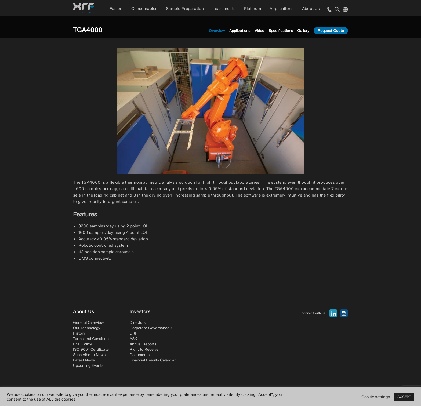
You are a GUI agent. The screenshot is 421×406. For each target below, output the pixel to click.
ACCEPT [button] (404, 396)
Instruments (223, 8)
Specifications (280, 30)
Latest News (84, 360)
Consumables (144, 8)
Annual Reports (143, 344)
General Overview (88, 322)
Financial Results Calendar (153, 360)
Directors (138, 322)
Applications (281, 8)
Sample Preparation (185, 8)
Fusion (116, 8)
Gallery (303, 30)
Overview (217, 30)
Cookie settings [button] (375, 396)
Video (259, 30)
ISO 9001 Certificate (91, 349)
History (79, 333)
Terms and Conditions (91, 338)
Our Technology (86, 328)
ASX (133, 338)
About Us (311, 8)
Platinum (252, 8)
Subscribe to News (89, 355)
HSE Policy (82, 344)
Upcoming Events (88, 365)
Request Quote (331, 30)
